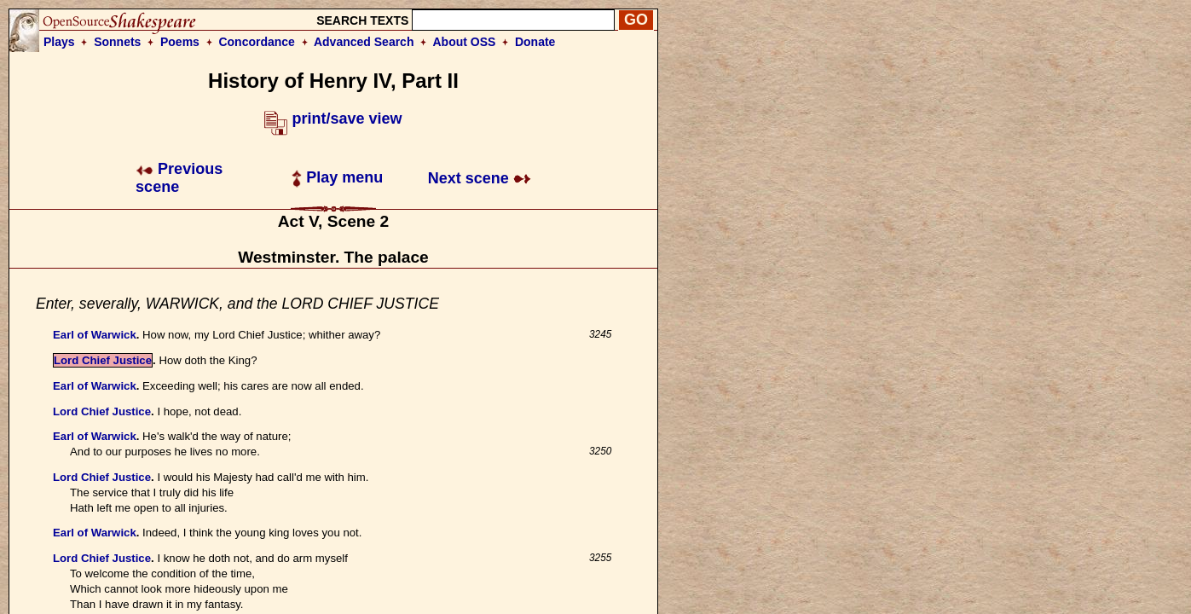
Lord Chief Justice (103, 360)
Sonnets (117, 42)
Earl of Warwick (94, 334)
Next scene (479, 178)
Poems (179, 42)
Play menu (337, 177)
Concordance (256, 42)
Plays (59, 42)
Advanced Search (364, 42)
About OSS (464, 42)
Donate (535, 42)
